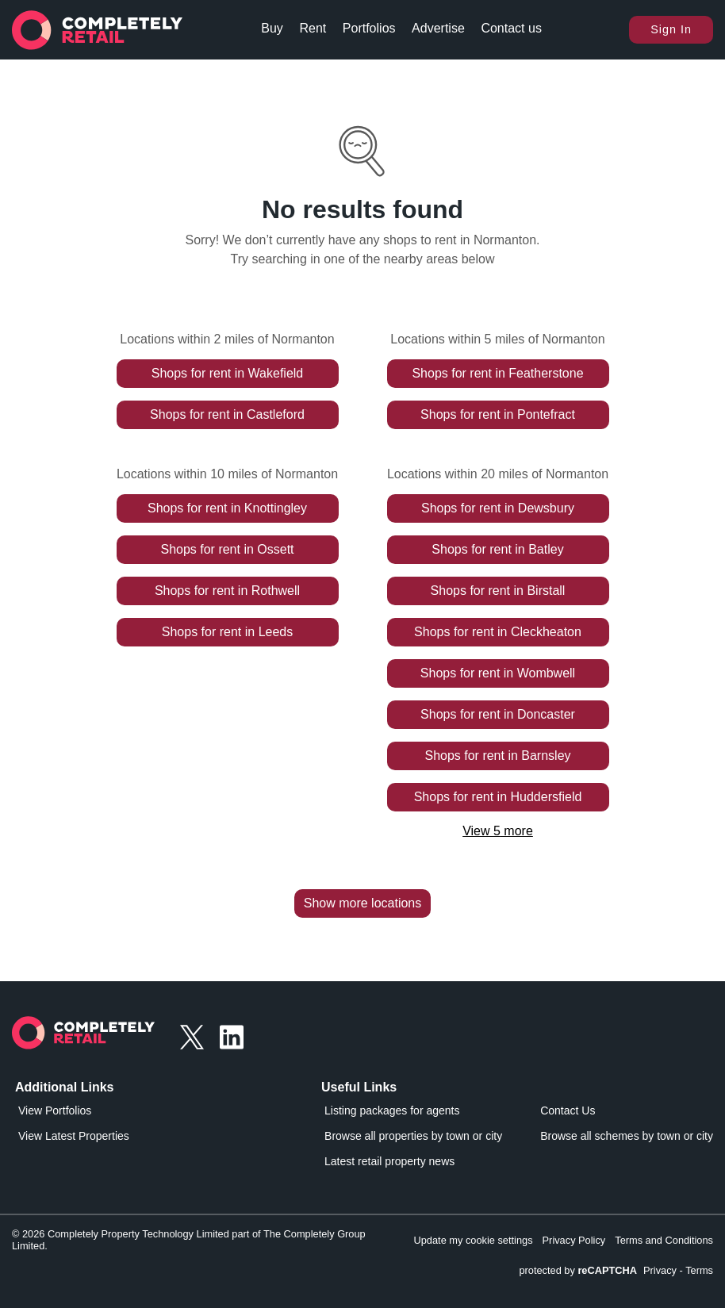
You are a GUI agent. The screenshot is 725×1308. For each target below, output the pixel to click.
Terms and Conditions (664, 1240)
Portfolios (369, 28)
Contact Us (567, 1110)
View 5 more (497, 831)
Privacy (660, 1270)
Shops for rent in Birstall (498, 590)
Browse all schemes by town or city (626, 1136)
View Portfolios (54, 1110)
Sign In (671, 29)
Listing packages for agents (391, 1110)
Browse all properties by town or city (413, 1136)
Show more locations (363, 903)
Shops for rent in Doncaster (497, 714)
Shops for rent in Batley (497, 549)
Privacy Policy (574, 1240)
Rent (312, 28)
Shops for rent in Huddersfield (498, 797)
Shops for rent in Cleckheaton (497, 632)
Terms (699, 1270)
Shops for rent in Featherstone (497, 373)
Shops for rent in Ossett (226, 549)
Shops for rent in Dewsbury (497, 508)
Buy (272, 28)
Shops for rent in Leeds (227, 632)
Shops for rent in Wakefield (228, 373)
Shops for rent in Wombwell (497, 673)
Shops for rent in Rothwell (227, 590)
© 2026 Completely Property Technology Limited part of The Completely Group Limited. (189, 1240)
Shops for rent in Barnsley (497, 755)
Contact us (511, 28)
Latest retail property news (389, 1161)
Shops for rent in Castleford (227, 414)
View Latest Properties (73, 1136)
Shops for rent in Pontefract (497, 414)
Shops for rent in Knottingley (227, 508)
